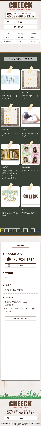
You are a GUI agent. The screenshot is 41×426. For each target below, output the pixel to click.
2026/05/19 (5, 92)
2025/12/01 (26, 209)
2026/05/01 (26, 92)
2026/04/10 (5, 130)
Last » (38, 230)
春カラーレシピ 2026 (30, 171)
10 (25, 230)
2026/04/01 (26, 130)
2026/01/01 (5, 209)
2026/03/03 (5, 167)
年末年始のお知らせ (29, 213)
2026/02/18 (26, 167)
